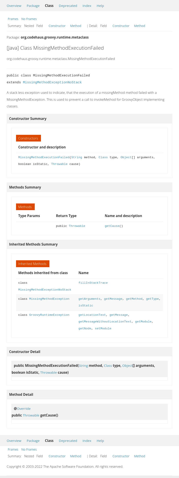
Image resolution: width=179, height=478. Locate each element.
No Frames (29, 19)
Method (75, 26)
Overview (14, 5)
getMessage (113, 299)
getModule (143, 322)
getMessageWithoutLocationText (104, 322)
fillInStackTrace (93, 283)
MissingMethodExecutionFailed (43, 157)
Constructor (57, 26)
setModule (103, 328)
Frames (13, 19)
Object (125, 157)
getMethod (134, 299)
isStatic (85, 306)
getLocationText (92, 315)
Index (87, 5)
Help (100, 5)
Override (24, 408)
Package (33, 5)
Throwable (59, 164)
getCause (112, 226)
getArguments (89, 299)
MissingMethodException (49, 299)
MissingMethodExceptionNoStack (52, 82)
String (76, 157)
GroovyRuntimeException (49, 315)
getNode (84, 328)
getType (152, 299)
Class (103, 157)
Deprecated (68, 5)
